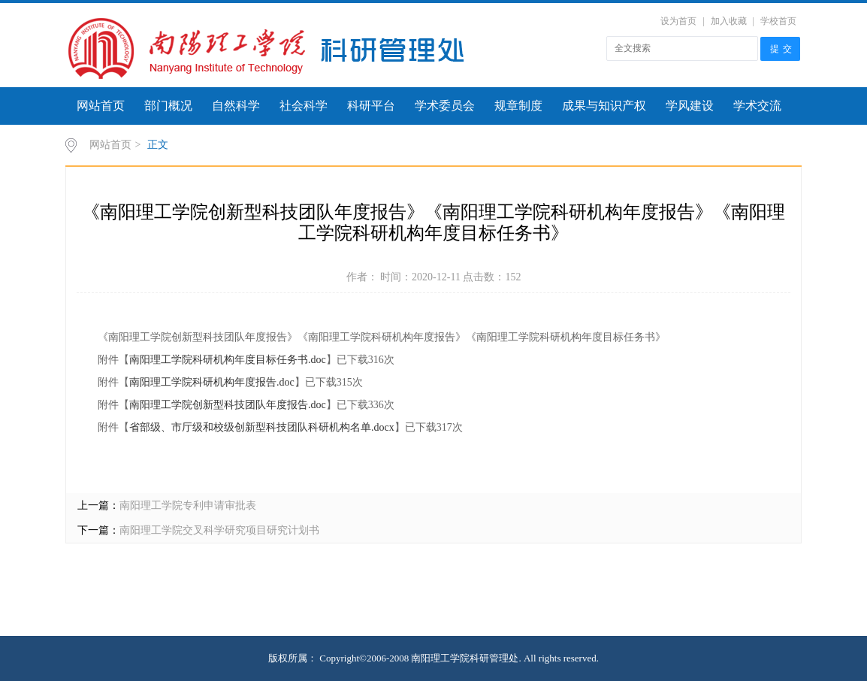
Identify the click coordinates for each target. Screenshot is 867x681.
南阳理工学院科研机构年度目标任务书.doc (227, 359)
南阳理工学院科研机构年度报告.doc (212, 382)
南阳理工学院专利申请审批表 (187, 505)
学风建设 (690, 105)
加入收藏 (729, 21)
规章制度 (518, 105)
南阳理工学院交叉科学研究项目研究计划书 (219, 530)
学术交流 (757, 105)
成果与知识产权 (604, 105)
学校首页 (778, 21)
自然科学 (236, 105)
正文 (157, 144)
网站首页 (101, 105)
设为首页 (678, 21)
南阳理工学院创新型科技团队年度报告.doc (227, 404)
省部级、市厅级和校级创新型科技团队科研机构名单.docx (261, 427)
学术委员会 (445, 105)
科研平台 (371, 105)
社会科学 (303, 105)
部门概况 (168, 105)
